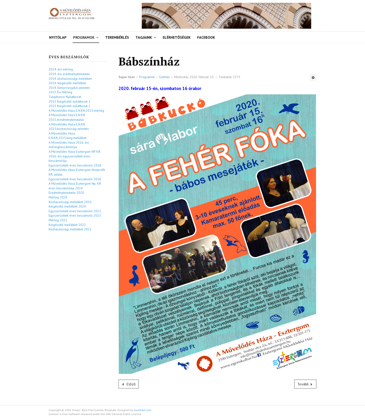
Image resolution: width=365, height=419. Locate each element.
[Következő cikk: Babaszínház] (305, 384)
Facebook (206, 37)
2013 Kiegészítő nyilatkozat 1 (69, 101)
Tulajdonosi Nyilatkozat (65, 97)
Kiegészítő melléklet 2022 (67, 225)
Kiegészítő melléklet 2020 (67, 206)
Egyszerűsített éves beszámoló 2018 (75, 179)
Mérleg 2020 (58, 197)
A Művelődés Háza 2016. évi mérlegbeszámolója (69, 144)
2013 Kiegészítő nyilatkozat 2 (69, 106)
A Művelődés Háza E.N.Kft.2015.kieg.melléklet (67, 135)
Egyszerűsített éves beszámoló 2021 (75, 211)
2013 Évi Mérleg (60, 92)
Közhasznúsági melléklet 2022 (70, 229)
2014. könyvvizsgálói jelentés (69, 88)
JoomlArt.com (142, 410)
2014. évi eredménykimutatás (69, 74)
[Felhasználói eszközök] (313, 77)
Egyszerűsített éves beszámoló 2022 (75, 215)
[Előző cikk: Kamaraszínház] (128, 384)
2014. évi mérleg (61, 69)
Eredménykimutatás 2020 (66, 192)
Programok (84, 37)
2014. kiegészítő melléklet (67, 83)
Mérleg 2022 (58, 220)
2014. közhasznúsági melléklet (70, 78)
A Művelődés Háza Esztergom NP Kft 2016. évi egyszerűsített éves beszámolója (74, 156)
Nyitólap (58, 37)
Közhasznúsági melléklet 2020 (70, 202)
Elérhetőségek (177, 37)
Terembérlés (117, 37)
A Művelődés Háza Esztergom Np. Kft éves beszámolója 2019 (75, 185)
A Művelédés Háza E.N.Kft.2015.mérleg (76, 110)
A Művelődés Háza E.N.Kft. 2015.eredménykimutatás (67, 117)
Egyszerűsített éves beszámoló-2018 (75, 165)
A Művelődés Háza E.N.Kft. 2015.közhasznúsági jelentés (69, 126)
